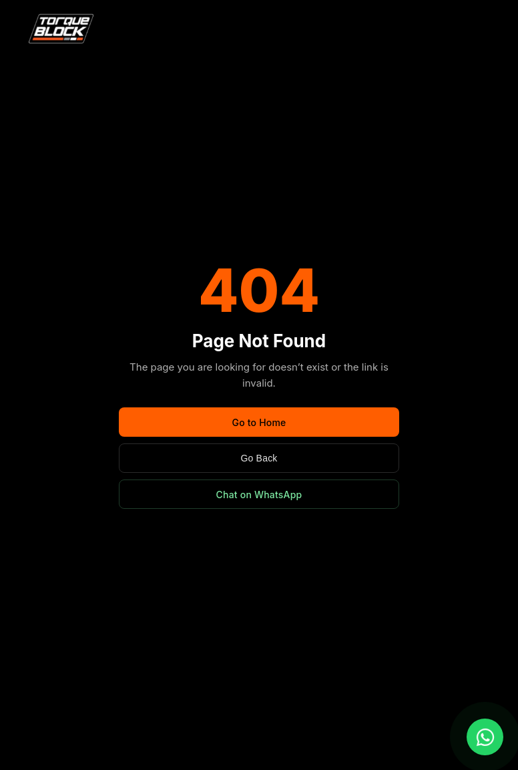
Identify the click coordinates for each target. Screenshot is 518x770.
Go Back (258, 458)
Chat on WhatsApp (259, 494)
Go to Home (259, 422)
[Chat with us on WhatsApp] (485, 737)
